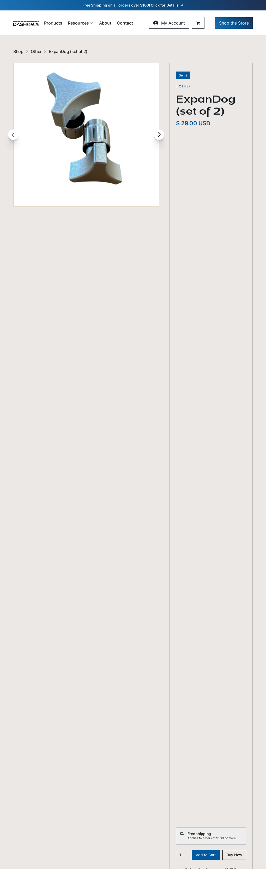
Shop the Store (234, 23)
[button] (81, 23)
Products (53, 23)
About (105, 23)
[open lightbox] (86, 134)
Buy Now (234, 855)
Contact (125, 23)
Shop (18, 51)
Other (36, 51)
